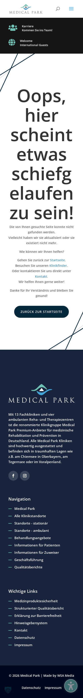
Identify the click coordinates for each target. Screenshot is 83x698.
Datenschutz (24, 637)
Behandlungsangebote (32, 538)
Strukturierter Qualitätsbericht (39, 608)
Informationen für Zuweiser (36, 552)
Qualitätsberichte (28, 567)
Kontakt (20, 630)
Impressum (23, 645)
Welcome (26, 41)
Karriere (27, 26)
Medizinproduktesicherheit (36, 601)
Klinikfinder (58, 265)
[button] (71, 11)
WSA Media (65, 675)
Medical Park (24, 508)
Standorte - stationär (31, 523)
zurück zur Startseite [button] (41, 312)
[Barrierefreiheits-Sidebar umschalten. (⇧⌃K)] (70, 685)
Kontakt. (41, 276)
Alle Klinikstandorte (30, 516)
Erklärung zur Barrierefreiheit (38, 615)
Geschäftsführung (28, 560)
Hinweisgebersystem (30, 623)
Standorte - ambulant (31, 530)
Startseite (57, 260)
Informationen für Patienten (37, 545)
